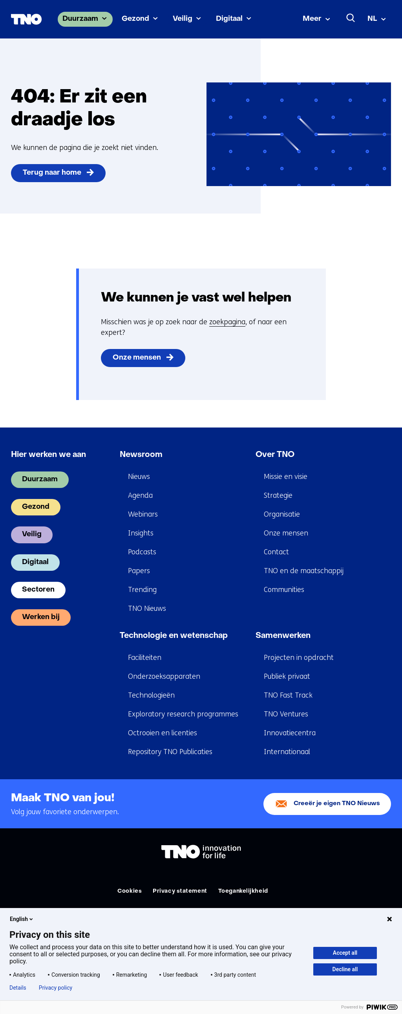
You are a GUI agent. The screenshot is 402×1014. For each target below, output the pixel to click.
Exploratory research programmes (183, 714)
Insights (140, 533)
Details (17, 988)
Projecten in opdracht (299, 657)
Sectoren (38, 589)
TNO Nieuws (147, 608)
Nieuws (139, 476)
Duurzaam (80, 19)
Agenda (140, 495)
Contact (276, 552)
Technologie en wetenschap (174, 636)
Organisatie (282, 514)
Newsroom (141, 455)
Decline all (345, 969)
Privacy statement (180, 891)
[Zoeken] (351, 18)
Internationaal (287, 751)
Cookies (129, 891)
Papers (139, 570)
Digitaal (229, 19)
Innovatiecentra (290, 733)
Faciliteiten (144, 657)
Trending (142, 589)
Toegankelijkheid (243, 891)
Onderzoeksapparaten (164, 676)
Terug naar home (52, 173)
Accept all (345, 953)
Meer (312, 19)
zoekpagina (227, 322)
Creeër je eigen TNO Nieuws (337, 804)
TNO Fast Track (288, 695)
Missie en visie (285, 476)
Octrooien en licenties (162, 733)
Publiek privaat (287, 676)
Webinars (143, 514)
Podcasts (142, 552)
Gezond (135, 19)
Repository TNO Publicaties (170, 751)
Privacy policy (55, 988)
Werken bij (41, 617)
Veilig (182, 19)
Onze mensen (137, 357)
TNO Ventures (286, 714)
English (22, 919)
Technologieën (151, 695)
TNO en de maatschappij (304, 570)
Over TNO (275, 455)
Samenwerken (283, 636)
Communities (284, 589)
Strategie (278, 495)
